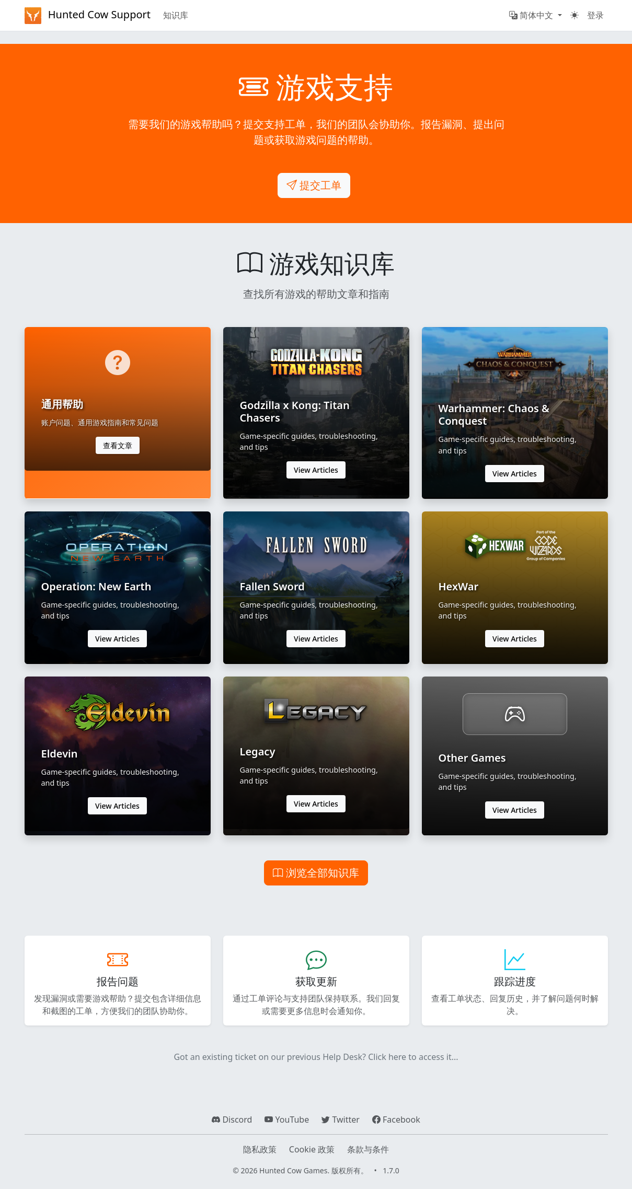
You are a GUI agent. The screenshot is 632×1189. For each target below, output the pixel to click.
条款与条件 (368, 1149)
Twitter (340, 1119)
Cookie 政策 (312, 1149)
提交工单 (313, 185)
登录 (595, 15)
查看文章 (117, 445)
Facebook (396, 1119)
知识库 (175, 15)
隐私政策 (260, 1149)
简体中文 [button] (532, 15)
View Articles (316, 470)
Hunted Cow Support (88, 15)
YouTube (287, 1119)
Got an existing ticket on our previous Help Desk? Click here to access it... (316, 1057)
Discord (232, 1119)
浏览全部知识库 (316, 873)
